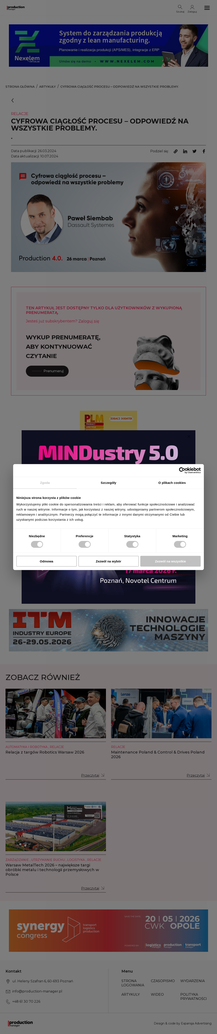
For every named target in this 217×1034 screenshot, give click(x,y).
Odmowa (46, 561)
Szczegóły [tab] (108, 482)
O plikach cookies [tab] (172, 482)
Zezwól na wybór (108, 561)
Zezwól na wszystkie (170, 561)
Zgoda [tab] (45, 482)
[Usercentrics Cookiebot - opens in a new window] (182, 470)
